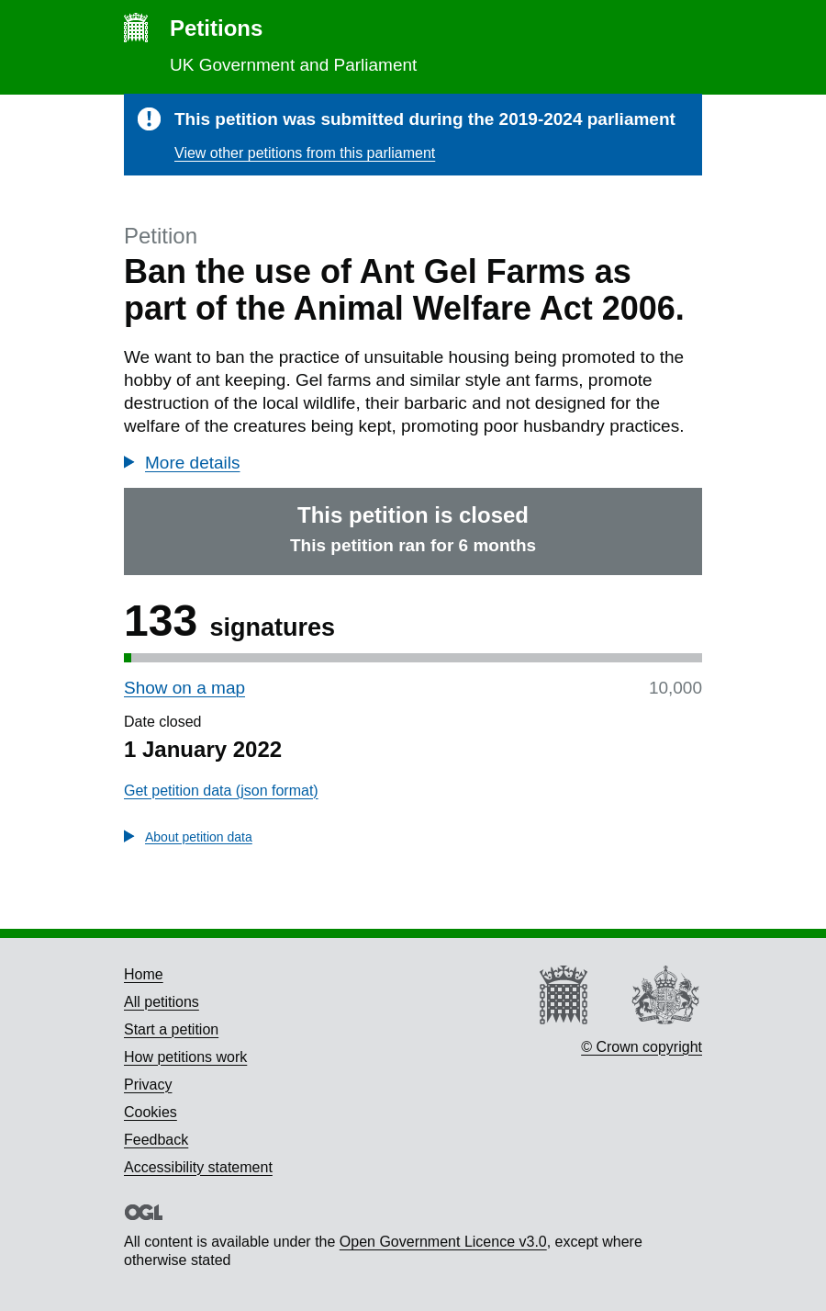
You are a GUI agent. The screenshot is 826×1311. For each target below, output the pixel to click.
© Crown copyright (641, 1047)
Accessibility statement (198, 1167)
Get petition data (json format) (221, 790)
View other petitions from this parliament (304, 153)
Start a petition (171, 1029)
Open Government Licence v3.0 (443, 1241)
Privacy (148, 1084)
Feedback (156, 1139)
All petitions (161, 1002)
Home (143, 974)
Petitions (216, 28)
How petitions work (185, 1057)
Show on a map (184, 687)
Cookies (150, 1112)
